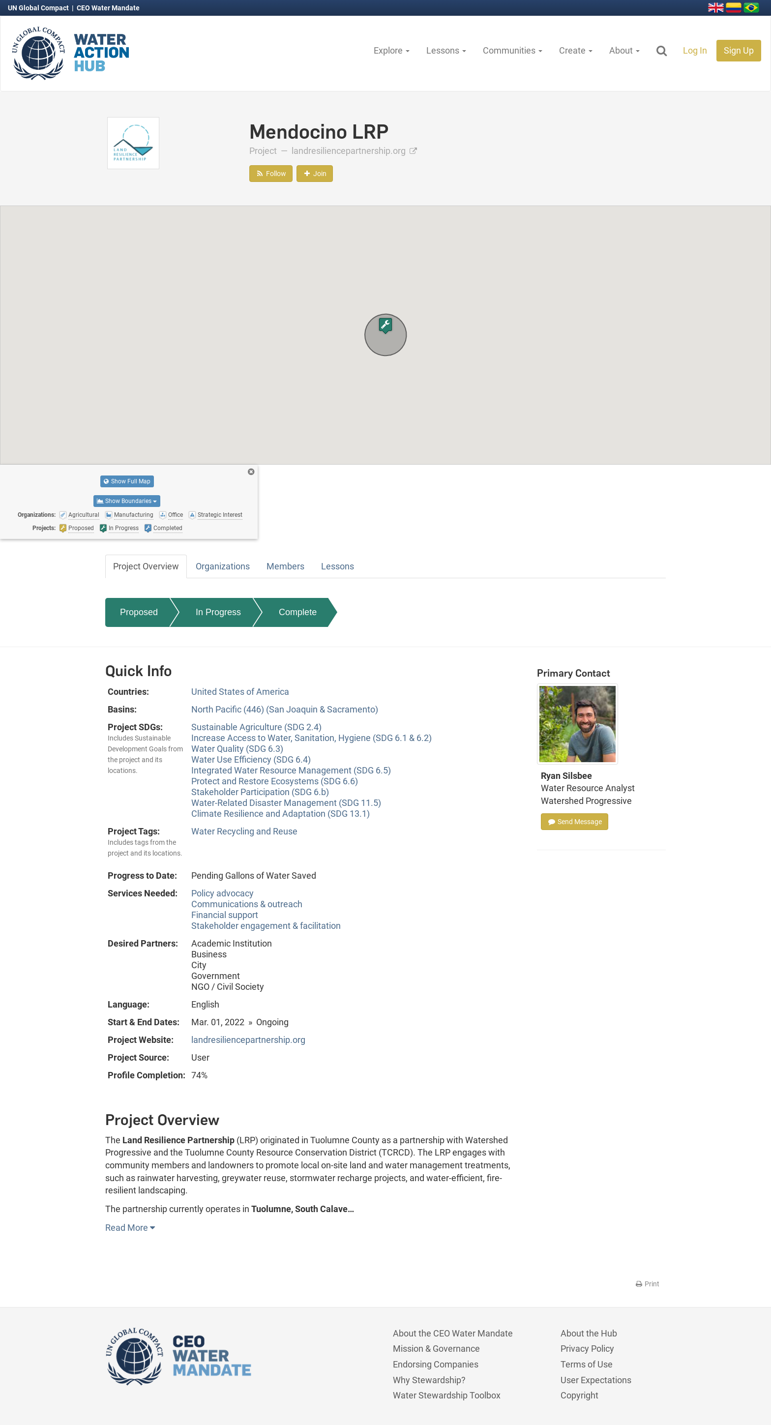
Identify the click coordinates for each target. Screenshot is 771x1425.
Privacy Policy (587, 1348)
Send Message (574, 822)
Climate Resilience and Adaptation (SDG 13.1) (280, 813)
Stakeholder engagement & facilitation (266, 925)
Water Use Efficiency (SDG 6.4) (251, 759)
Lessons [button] (446, 50)
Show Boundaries (127, 501)
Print (646, 1284)
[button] (385, 326)
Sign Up (739, 50)
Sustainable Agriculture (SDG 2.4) (256, 727)
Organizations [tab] (223, 566)
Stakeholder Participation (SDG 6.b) (260, 792)
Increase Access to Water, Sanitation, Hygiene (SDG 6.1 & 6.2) (311, 738)
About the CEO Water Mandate (453, 1333)
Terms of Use (587, 1364)
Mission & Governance (436, 1348)
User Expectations (596, 1380)
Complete (298, 612)
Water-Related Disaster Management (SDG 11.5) (286, 803)
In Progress (218, 612)
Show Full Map (127, 481)
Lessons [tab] (337, 566)
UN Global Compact (39, 8)
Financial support (224, 915)
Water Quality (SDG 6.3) (237, 748)
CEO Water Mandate (108, 8)
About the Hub (589, 1333)
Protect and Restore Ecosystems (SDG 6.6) (274, 781)
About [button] (624, 50)
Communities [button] (512, 50)
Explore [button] (392, 50)
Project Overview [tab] (146, 566)
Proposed (139, 612)
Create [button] (576, 50)
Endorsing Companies (435, 1364)
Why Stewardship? (429, 1380)
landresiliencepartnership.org (354, 151)
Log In (695, 50)
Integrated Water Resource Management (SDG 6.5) (291, 770)
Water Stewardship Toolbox (447, 1395)
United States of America (240, 691)
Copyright (579, 1395)
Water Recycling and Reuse (244, 831)
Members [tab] (285, 566)
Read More (130, 1227)
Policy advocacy (222, 893)
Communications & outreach (246, 904)
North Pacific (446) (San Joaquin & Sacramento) (284, 709)
